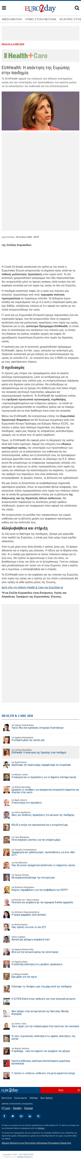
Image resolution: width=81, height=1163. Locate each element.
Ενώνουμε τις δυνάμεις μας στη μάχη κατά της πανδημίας (37, 988)
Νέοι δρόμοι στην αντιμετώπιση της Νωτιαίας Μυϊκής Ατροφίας (35, 1013)
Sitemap (34, 1097)
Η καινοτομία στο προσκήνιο (22, 802)
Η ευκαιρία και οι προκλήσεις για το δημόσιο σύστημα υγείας (39, 777)
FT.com (6, 1108)
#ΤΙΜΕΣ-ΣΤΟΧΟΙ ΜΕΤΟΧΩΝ (40, 19)
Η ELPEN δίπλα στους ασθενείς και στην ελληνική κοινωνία (38, 1001)
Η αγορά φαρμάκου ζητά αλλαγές (24, 914)
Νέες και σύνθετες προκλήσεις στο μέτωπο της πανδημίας (38, 814)
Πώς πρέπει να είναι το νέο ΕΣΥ (24, 927)
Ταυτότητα (6, 1097)
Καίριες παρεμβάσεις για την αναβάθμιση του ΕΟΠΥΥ (35, 889)
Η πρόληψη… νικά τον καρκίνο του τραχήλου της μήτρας (36, 1050)
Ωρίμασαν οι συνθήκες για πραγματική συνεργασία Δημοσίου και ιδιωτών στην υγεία (40, 790)
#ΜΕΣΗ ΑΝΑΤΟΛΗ (12, 19)
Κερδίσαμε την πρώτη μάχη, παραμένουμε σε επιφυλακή (36, 764)
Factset (28, 1108)
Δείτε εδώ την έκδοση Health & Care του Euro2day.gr (32, 587)
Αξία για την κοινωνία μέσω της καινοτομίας (30, 951)
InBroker (41, 1128)
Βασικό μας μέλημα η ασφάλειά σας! (26, 939)
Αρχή (60, 1090)
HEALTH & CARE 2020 (13, 44)
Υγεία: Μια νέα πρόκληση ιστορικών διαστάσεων (33, 727)
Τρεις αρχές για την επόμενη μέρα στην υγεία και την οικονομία (40, 1026)
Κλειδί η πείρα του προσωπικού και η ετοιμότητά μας (35, 827)
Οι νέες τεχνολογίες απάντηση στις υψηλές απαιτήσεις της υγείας (38, 1038)
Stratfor (17, 1108)
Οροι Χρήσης (46, 1097)
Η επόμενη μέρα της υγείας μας (23, 739)
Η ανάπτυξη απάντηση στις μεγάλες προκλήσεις (32, 964)
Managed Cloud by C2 (24, 1157)
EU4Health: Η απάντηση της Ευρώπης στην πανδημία (34, 752)
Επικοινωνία (20, 1097)
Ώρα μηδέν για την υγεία (19, 976)
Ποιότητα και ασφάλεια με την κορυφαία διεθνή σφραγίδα (37, 902)
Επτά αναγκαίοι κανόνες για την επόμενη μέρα (31, 839)
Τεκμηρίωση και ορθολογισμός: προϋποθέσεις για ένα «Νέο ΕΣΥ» (40, 852)
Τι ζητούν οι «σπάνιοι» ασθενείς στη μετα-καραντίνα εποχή (38, 1075)
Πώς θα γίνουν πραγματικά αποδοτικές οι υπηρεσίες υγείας (38, 865)
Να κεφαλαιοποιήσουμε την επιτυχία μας (28, 877)
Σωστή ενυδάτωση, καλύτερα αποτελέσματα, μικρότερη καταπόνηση (36, 1063)
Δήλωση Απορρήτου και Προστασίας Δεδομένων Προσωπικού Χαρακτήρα (36, 1143)
